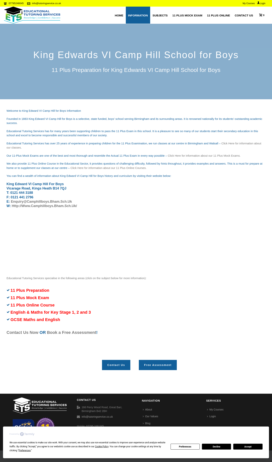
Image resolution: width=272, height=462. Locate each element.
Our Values (150, 416)
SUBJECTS (160, 15)
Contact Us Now (23, 332)
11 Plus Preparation (30, 290)
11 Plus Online (218, 15)
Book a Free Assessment (71, 332)
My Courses (215, 409)
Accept (248, 446)
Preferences (185, 446)
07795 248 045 (95, 426)
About (147, 409)
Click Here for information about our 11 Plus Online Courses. (108, 167)
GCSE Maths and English (35, 319)
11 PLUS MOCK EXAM (187, 15)
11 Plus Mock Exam (30, 297)
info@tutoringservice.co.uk (46, 3)
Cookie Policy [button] (101, 446)
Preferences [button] (25, 450)
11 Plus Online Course (33, 305)
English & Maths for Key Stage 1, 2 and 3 (51, 312)
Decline (216, 446)
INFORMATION (138, 15)
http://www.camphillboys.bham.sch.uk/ (44, 206)
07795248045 (16, 3)
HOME (119, 15)
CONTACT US (244, 15)
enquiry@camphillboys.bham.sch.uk (41, 201)
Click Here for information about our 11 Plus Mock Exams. (204, 155)
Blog (146, 423)
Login (211, 416)
